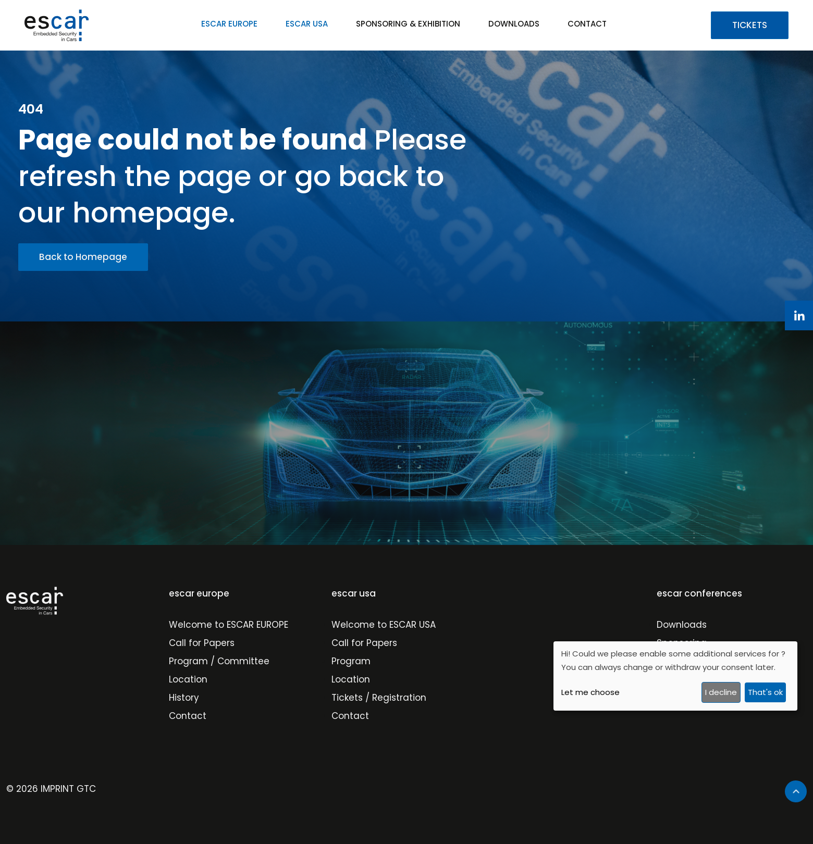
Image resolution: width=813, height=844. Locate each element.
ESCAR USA (307, 23)
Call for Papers (202, 643)
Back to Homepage (83, 257)
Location (188, 679)
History (184, 697)
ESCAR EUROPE (229, 23)
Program (351, 661)
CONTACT (587, 23)
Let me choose (590, 692)
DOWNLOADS (513, 23)
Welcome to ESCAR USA (383, 624)
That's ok (765, 692)
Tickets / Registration (378, 697)
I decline (721, 692)
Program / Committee (219, 661)
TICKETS (749, 25)
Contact (187, 716)
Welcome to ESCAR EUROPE (228, 624)
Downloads (682, 624)
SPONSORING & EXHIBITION (408, 23)
